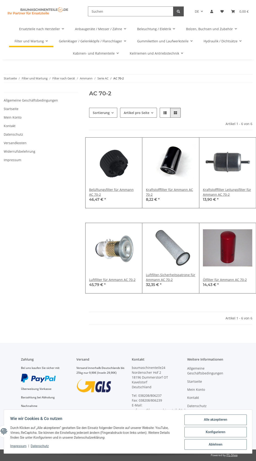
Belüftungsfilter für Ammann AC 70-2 (111, 192)
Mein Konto (12, 117)
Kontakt (9, 126)
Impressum (19, 447)
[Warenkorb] (239, 11)
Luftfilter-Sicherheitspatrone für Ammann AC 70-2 (170, 277)
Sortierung (101, 113)
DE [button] (197, 11)
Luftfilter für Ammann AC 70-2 (112, 279)
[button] (212, 11)
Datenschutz (41, 447)
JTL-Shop (232, 455)
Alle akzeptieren (214, 421)
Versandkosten (15, 143)
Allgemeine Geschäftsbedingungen (31, 100)
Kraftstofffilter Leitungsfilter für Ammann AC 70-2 (227, 192)
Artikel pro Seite (136, 113)
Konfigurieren (214, 433)
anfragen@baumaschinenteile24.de (159, 410)
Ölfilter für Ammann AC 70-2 (225, 279)
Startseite (11, 109)
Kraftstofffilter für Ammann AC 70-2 (169, 192)
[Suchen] (130, 11)
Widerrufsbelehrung (19, 151)
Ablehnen (214, 444)
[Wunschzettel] (222, 11)
